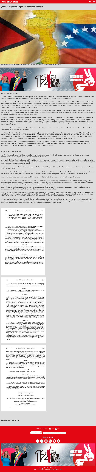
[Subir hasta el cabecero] (57, 428)
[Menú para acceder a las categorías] (94, 2)
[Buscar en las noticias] (90, 2)
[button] (37, 441)
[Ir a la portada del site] (51, 428)
